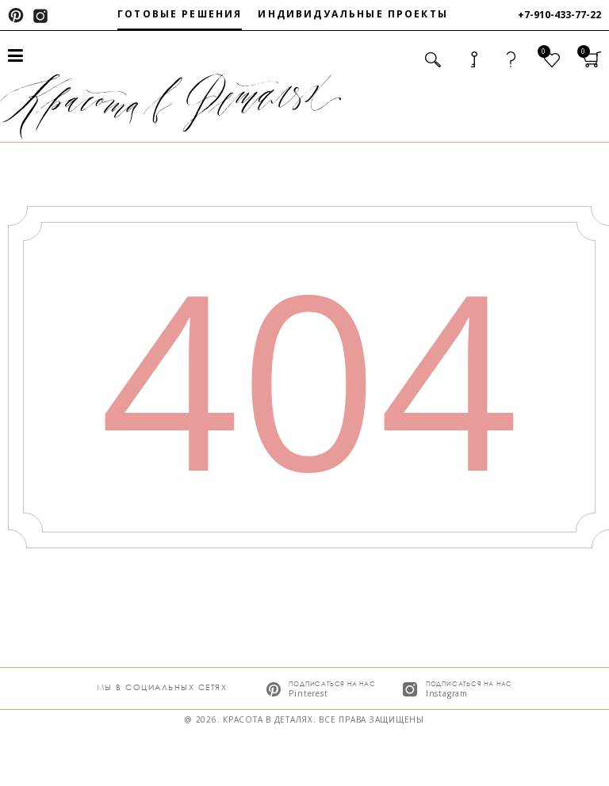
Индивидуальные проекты (353, 14)
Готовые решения (179, 14)
